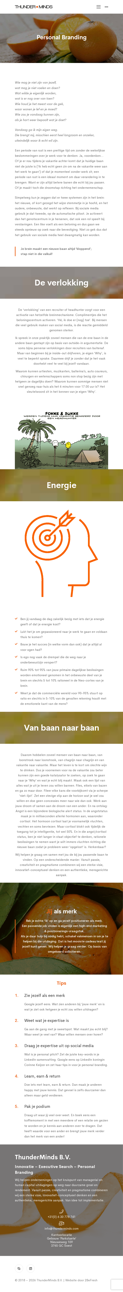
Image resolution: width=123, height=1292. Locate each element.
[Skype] (19, 1268)
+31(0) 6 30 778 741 (62, 1222)
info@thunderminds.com (62, 1234)
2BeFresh (90, 1280)
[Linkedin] (30, 1268)
